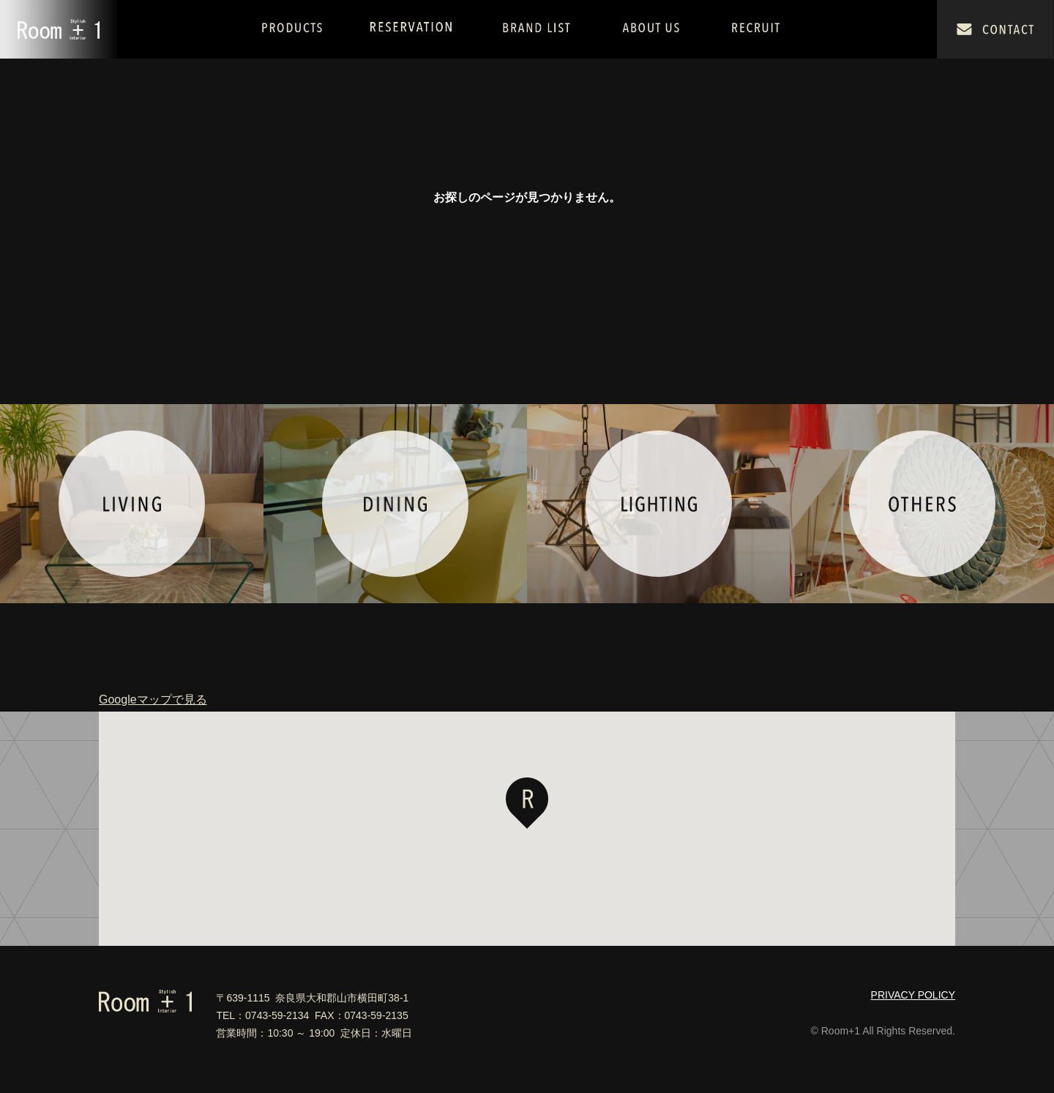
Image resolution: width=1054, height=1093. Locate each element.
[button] (527, 803)
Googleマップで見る (153, 700)
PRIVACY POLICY (913, 995)
